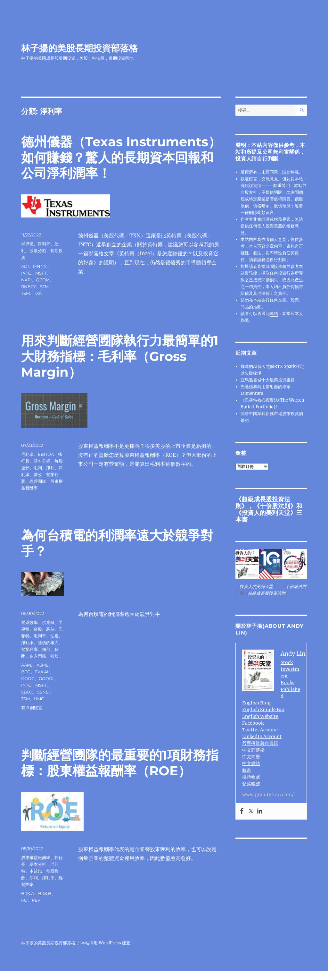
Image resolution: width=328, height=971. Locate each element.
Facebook (253, 723)
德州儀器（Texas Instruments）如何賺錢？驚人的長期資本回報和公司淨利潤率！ (121, 157)
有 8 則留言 (31, 707)
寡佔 (50, 629)
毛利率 (27, 454)
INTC (26, 273)
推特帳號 (251, 777)
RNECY (28, 286)
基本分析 (42, 461)
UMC (39, 698)
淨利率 (44, 243)
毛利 (38, 467)
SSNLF (44, 691)
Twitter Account (260, 730)
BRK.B (44, 893)
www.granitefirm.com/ (268, 794)
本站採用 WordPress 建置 (105, 943)
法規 (54, 635)
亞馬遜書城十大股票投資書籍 (268, 380)
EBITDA (46, 454)
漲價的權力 (48, 642)
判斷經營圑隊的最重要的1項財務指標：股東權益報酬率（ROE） (119, 763)
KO (24, 900)
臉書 (246, 770)
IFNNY (39, 266)
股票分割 (37, 250)
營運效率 (29, 622)
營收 (38, 474)
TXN (38, 293)
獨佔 (46, 649)
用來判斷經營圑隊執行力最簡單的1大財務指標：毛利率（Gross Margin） (119, 356)
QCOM (43, 279)
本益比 (35, 870)
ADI (25, 266)
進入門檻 (37, 656)
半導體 (27, 243)
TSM (25, 293)
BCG (25, 671)
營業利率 (29, 649)
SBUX (27, 691)
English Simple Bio (263, 709)
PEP (36, 900)
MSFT (40, 273)
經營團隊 (37, 481)
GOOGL (47, 678)
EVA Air (42, 671)
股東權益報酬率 (35, 857)
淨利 (50, 467)
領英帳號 (251, 784)
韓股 (54, 656)
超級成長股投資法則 (266, 593)
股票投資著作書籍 (260, 743)
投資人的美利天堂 (266, 512)
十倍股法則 (275, 506)
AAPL (26, 665)
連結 (274, 313)
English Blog (256, 703)
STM (44, 286)
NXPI (26, 279)
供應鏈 (48, 622)
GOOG (28, 678)
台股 (38, 629)
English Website (260, 716)
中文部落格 (253, 750)
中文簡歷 (251, 757)
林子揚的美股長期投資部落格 (79, 48)
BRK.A (27, 893)
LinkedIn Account (262, 736)
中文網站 (251, 763)
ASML (42, 665)
